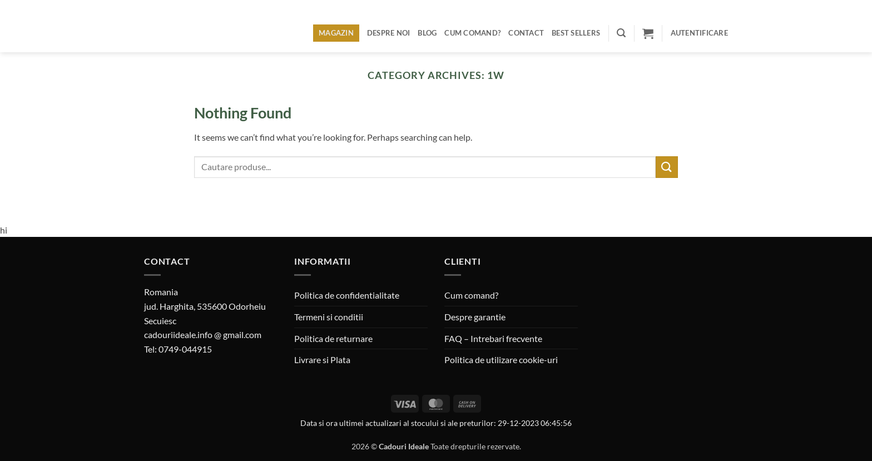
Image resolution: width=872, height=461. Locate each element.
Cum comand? (472, 32)
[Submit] (667, 167)
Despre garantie (475, 316)
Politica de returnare (333, 338)
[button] (621, 33)
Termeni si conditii (328, 316)
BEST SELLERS (576, 32)
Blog (427, 32)
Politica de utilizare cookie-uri (501, 359)
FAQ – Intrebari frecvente (493, 338)
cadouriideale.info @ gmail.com (202, 334)
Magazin (336, 32)
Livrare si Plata (322, 359)
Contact (526, 32)
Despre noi (388, 32)
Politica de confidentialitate (346, 295)
